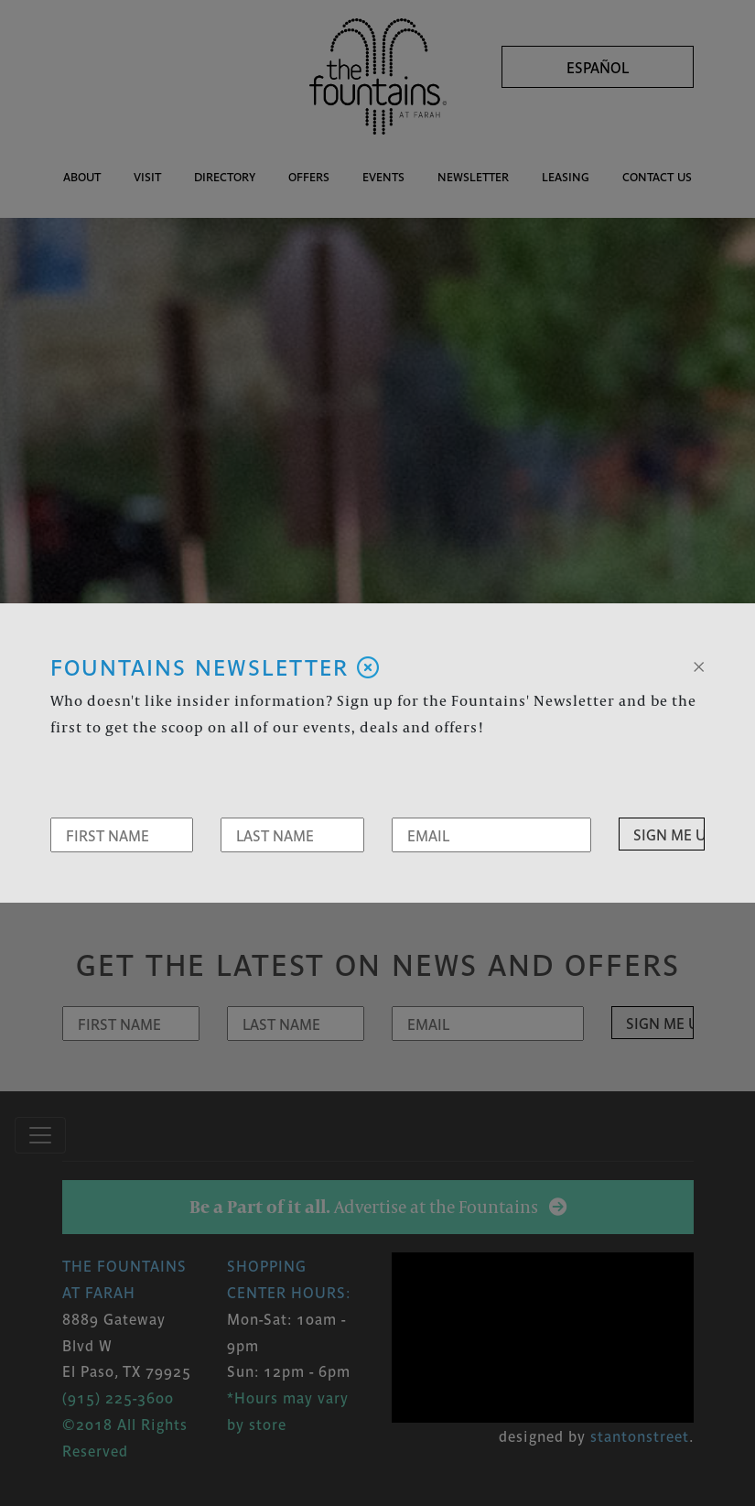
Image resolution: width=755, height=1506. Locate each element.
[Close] (699, 665)
